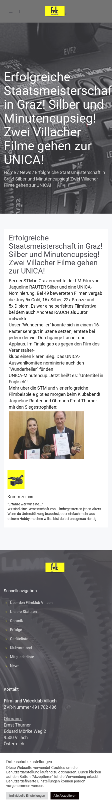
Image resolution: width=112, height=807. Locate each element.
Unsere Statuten (23, 611)
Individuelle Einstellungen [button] (27, 795)
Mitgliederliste (22, 657)
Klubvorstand (21, 648)
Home (10, 172)
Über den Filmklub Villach (31, 602)
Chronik (16, 620)
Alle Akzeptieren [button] (65, 795)
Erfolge (16, 629)
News (25, 172)
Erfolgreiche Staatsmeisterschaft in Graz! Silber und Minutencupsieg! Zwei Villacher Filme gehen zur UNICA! (55, 254)
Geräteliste (19, 639)
